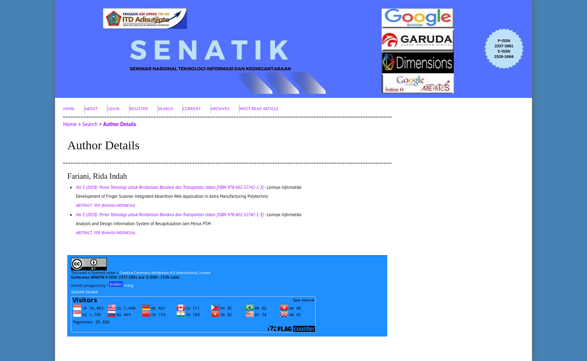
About (91, 108)
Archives (220, 108)
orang (121, 285)
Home (69, 108)
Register (139, 108)
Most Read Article (259, 108)
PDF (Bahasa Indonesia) (115, 205)
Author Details (119, 124)
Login (113, 108)
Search (165, 108)
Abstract (84, 205)
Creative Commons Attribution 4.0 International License (164, 272)
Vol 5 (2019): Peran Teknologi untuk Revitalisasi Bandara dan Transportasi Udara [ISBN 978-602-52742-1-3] (169, 187)
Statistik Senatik (84, 292)
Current (192, 108)
